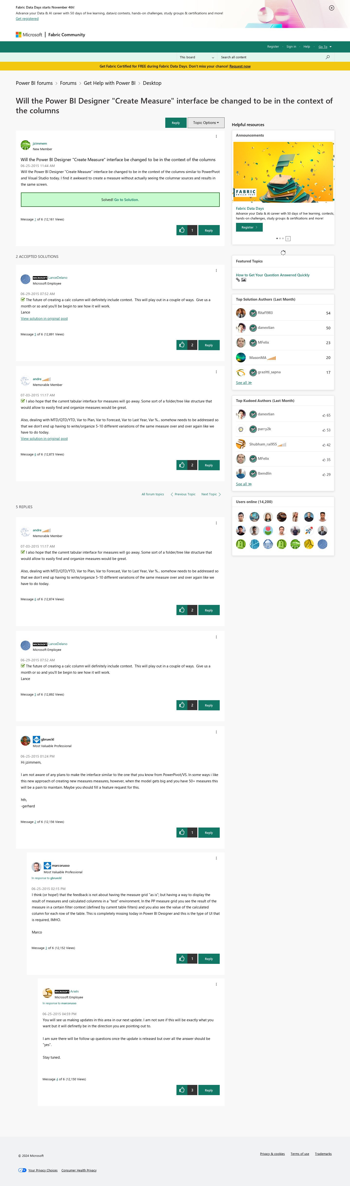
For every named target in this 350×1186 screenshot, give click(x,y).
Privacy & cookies (272, 1153)
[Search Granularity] (197, 57)
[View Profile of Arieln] (74, 991)
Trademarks (323, 1153)
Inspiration (117, 34)
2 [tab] (280, 238)
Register (273, 46)
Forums (96, 34)
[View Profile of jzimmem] (40, 143)
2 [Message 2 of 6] (35, 822)
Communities (159, 34)
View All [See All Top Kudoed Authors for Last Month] (244, 484)
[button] (176, 123)
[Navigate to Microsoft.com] (29, 34)
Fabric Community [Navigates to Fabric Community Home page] (66, 34)
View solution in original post (44, 318)
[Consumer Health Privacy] (78, 1170)
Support (220, 34)
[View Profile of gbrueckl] (47, 739)
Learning (199, 34)
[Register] (249, 227)
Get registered (27, 18)
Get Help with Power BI (110, 82)
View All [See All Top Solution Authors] (244, 382)
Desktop (152, 82)
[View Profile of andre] (37, 378)
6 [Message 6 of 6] (35, 454)
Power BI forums (34, 82)
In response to (46, 878)
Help (307, 46)
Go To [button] (323, 46)
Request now (240, 66)
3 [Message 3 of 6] (46, 948)
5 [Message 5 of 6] (35, 334)
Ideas (137, 34)
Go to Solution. (126, 199)
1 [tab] (277, 238)
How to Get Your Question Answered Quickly (273, 274)
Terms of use (300, 1153)
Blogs (181, 34)
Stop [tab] (288, 238)
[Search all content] (275, 57)
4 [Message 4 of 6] (57, 1079)
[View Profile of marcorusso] (61, 865)
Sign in (291, 46)
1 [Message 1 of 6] (35, 219)
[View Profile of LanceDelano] (57, 277)
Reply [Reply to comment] (209, 345)
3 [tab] (283, 238)
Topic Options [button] (204, 122)
